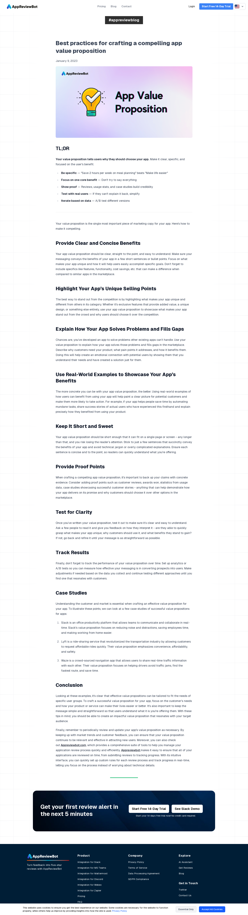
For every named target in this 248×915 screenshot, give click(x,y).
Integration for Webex (90, 885)
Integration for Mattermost (93, 873)
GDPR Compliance (138, 879)
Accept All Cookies (212, 909)
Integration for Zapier (89, 890)
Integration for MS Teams (92, 868)
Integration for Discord (90, 879)
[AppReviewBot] (22, 6)
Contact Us (185, 895)
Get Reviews (186, 868)
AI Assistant (185, 862)
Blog (113, 6)
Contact (126, 6)
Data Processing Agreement (144, 873)
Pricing (101, 6)
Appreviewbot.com (73, 745)
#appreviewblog (124, 20)
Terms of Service (137, 868)
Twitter (183, 889)
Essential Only (186, 909)
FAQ (80, 902)
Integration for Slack (89, 862)
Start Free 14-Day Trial (216, 6)
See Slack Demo (187, 809)
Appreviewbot (131, 750)
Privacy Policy (136, 862)
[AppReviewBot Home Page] (43, 856)
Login (192, 6)
